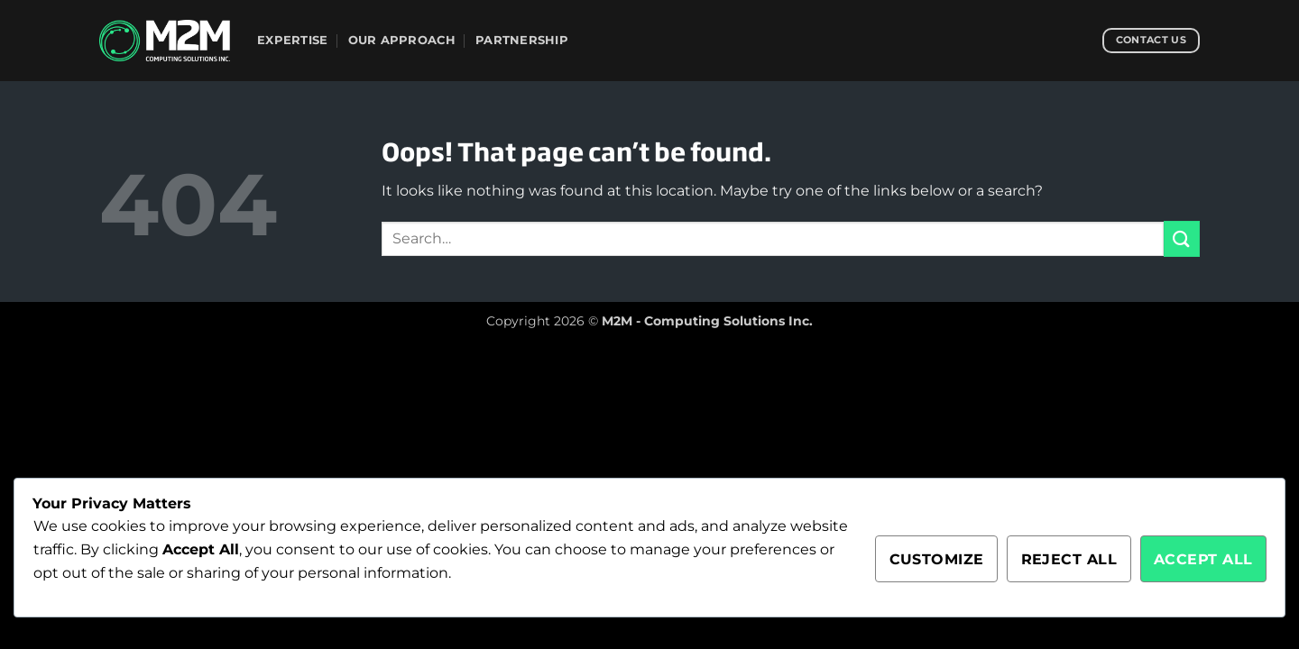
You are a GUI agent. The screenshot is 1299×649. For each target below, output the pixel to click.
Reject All (1069, 559)
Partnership (521, 40)
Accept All (1203, 559)
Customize (936, 559)
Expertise (292, 40)
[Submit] (1182, 238)
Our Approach (402, 40)
